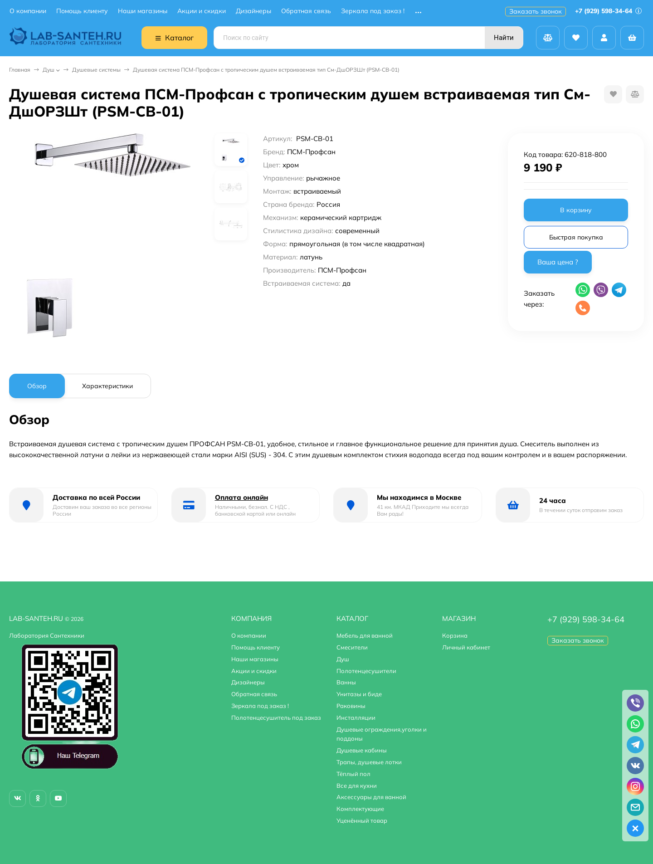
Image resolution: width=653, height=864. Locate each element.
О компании (28, 11)
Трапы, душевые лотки (369, 762)
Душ (48, 69)
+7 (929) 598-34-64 (608, 11)
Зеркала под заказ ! (372, 11)
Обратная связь (306, 11)
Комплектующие (360, 808)
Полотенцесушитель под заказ (276, 717)
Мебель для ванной (364, 635)
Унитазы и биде (359, 694)
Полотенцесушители (366, 670)
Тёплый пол (353, 773)
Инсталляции (355, 717)
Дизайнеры (253, 11)
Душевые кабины (361, 750)
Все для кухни (356, 785)
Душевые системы (96, 69)
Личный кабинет (466, 647)
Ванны (346, 682)
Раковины (350, 705)
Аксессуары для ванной (371, 797)
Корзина (455, 635)
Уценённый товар (361, 820)
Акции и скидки (201, 11)
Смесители (352, 647)
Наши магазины (142, 11)
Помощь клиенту (82, 11)
